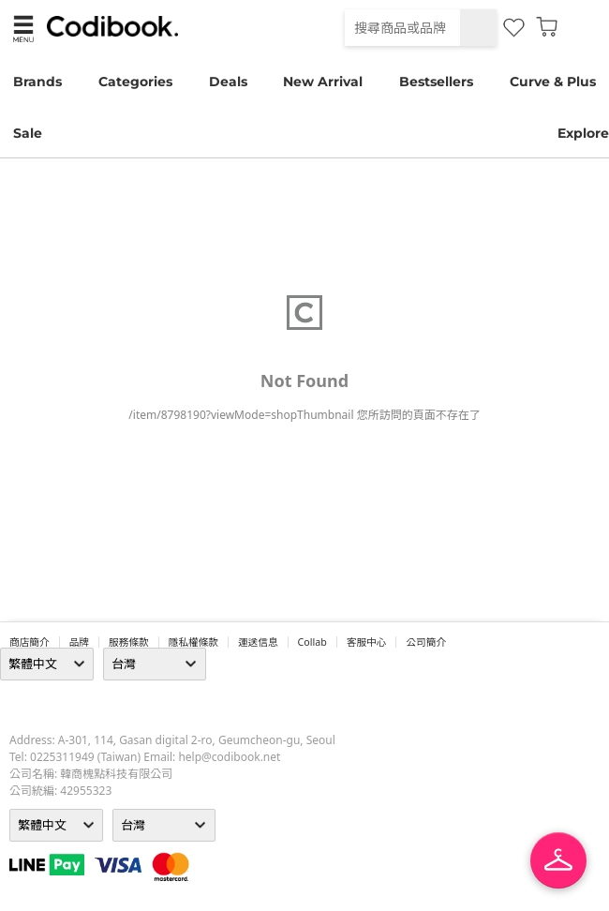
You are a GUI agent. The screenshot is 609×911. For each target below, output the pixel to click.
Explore (583, 133)
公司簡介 (426, 642)
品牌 (79, 642)
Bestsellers (436, 81)
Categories (135, 81)
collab (312, 642)
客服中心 (367, 642)
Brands (37, 81)
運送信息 (258, 642)
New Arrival (323, 81)
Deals (228, 81)
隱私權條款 (193, 642)
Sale (27, 133)
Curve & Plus (553, 81)
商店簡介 (29, 642)
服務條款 (129, 642)
